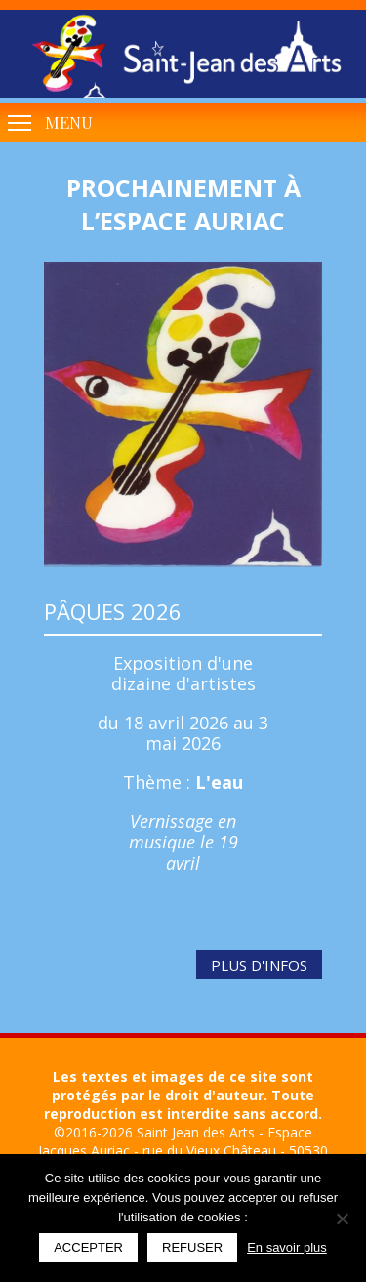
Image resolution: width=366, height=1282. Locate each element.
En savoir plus (287, 1247)
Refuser (192, 1247)
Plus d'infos (259, 964)
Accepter (88, 1247)
